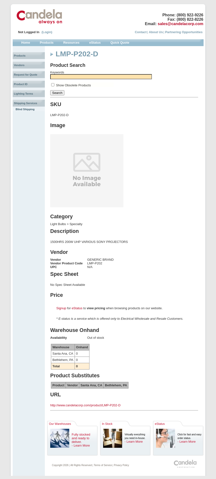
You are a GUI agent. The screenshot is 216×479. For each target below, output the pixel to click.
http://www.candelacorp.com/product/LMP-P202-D (85, 405)
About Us (156, 32)
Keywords (57, 72)
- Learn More (81, 445)
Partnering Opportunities (184, 32)
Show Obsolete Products (73, 85)
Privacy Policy (121, 465)
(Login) (46, 32)
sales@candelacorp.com (180, 24)
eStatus (77, 308)
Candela (39, 16)
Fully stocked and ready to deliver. (81, 438)
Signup (61, 308)
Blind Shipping (25, 109)
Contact (141, 32)
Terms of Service (103, 465)
